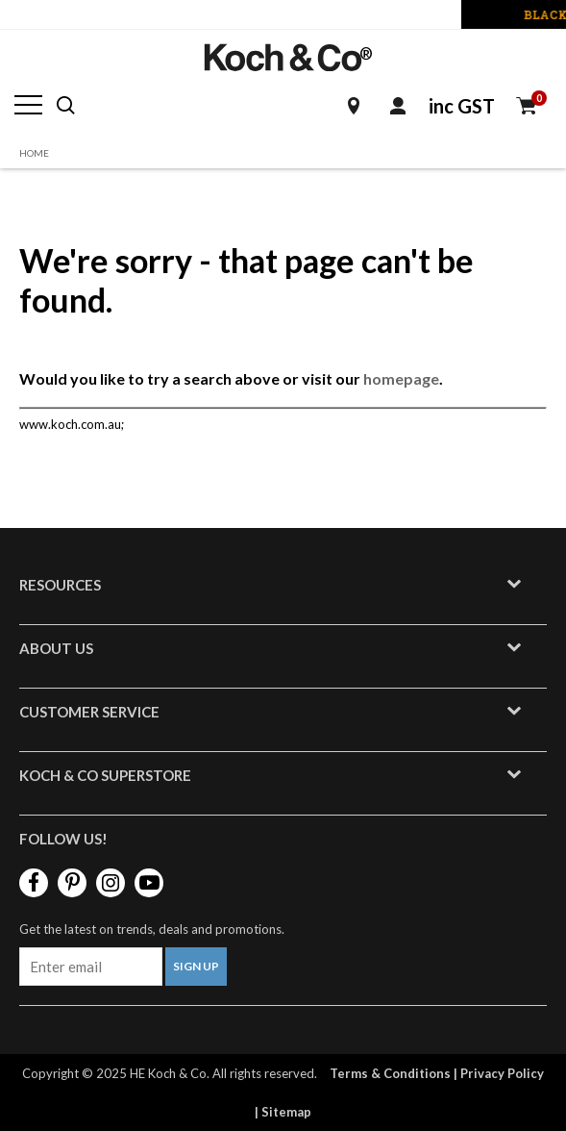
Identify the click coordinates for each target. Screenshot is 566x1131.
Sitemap (286, 1111)
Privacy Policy (502, 1073)
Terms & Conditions (390, 1073)
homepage (401, 378)
